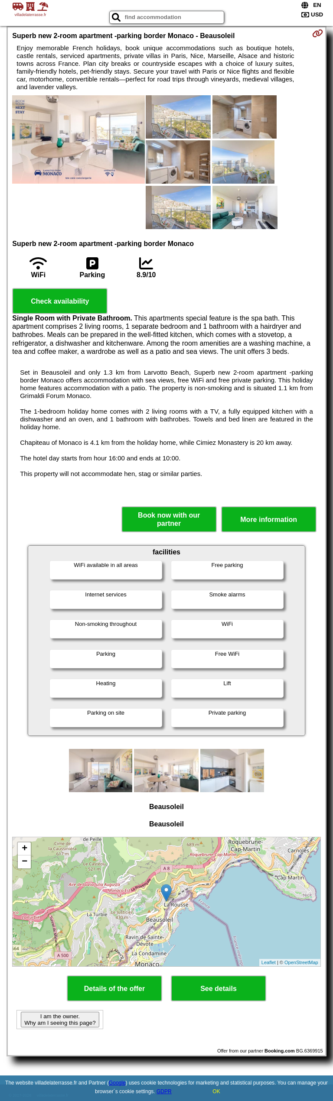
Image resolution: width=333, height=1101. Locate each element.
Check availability (60, 301)
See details (218, 988)
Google (117, 1083)
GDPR (164, 1091)
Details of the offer (114, 988)
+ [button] (24, 848)
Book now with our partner (169, 519)
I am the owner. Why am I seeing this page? (59, 1019)
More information (268, 519)
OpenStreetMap (301, 962)
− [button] (24, 861)
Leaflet (268, 962)
